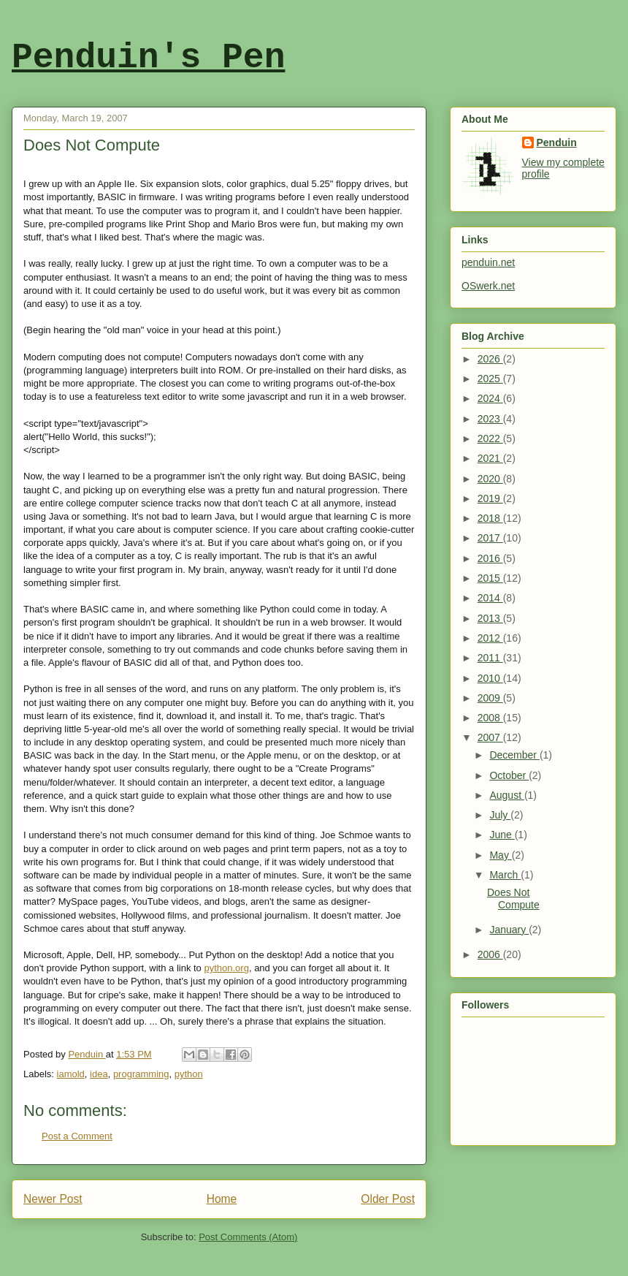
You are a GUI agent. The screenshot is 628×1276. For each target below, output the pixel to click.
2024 (490, 398)
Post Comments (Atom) (248, 1236)
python (189, 1073)
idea (99, 1073)
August (506, 795)
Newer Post (53, 1199)
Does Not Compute (513, 898)
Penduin (557, 142)
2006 (490, 954)
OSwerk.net (488, 286)
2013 (490, 618)
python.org (226, 967)
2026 (490, 359)
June (501, 834)
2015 (490, 578)
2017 (490, 538)
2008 (490, 718)
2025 (490, 378)
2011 (490, 658)
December (514, 755)
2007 (490, 737)
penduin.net (488, 262)
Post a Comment (77, 1136)
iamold (71, 1073)
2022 (490, 438)
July (499, 815)
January (509, 929)
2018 (490, 518)
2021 (490, 458)
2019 (490, 498)
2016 (490, 558)
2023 (490, 419)
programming (141, 1073)
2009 (490, 698)
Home (222, 1199)
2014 (490, 598)
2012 (490, 638)
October (509, 775)
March (505, 875)
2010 (490, 678)
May (500, 855)
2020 (490, 479)
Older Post (388, 1199)
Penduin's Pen (148, 57)
